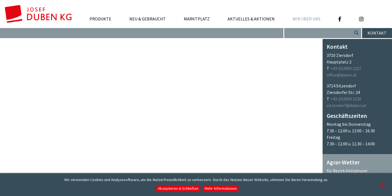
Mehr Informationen (220, 188)
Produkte (100, 20)
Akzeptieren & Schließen (178, 188)
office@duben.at (342, 75)
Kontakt (377, 33)
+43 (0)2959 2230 (345, 99)
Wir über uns (306, 20)
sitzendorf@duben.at (346, 105)
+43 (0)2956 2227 (345, 68)
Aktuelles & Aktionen (251, 19)
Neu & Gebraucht (147, 19)
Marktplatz (197, 20)
